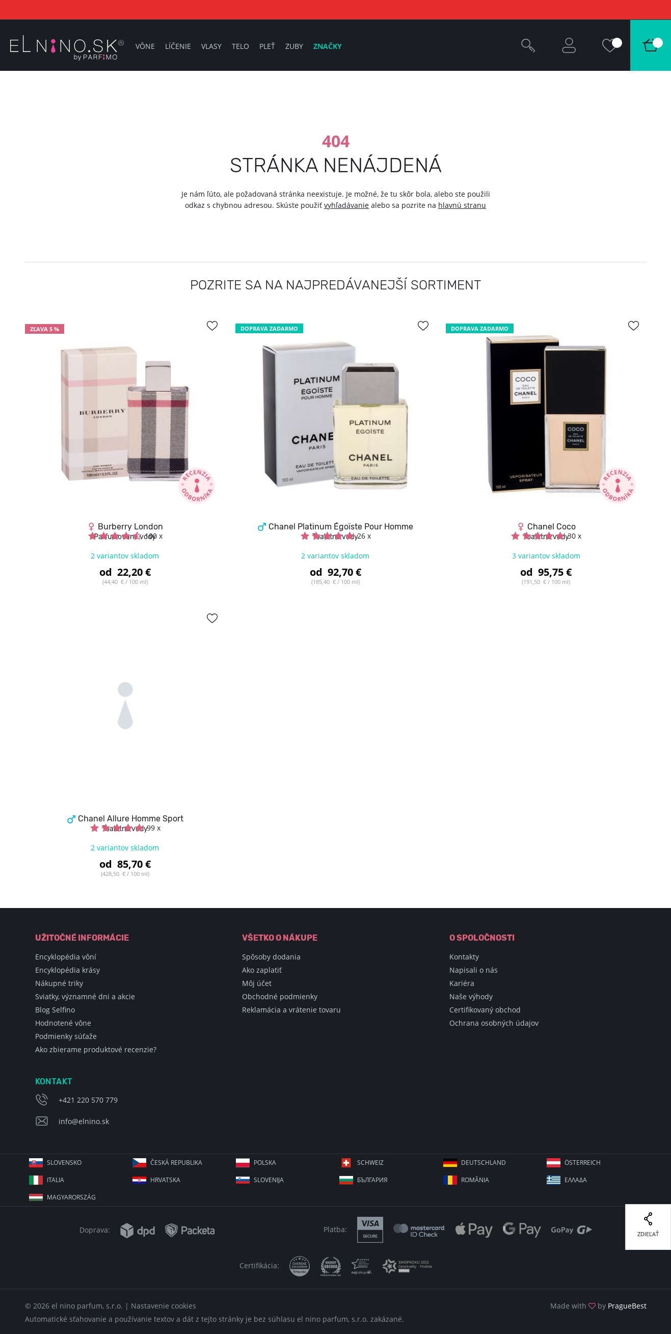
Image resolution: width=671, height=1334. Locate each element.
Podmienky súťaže (66, 1036)
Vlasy (211, 46)
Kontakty (464, 957)
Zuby (294, 46)
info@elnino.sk (84, 1121)
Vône (145, 46)
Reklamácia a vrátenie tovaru (291, 1010)
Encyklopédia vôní (65, 957)
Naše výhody (471, 996)
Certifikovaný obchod (485, 1010)
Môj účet (257, 983)
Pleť (267, 46)
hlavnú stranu (462, 205)
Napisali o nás (473, 970)
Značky (327, 46)
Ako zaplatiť (262, 970)
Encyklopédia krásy (67, 970)
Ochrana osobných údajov (494, 1023)
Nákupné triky (59, 983)
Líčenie (178, 46)
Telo (240, 46)
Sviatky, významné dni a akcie (85, 996)
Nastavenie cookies (163, 1306)
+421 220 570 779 (88, 1100)
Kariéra (461, 983)
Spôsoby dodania (271, 957)
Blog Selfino (55, 1010)
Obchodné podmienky (279, 996)
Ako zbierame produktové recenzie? (95, 1049)
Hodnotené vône (63, 1023)
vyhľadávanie (346, 205)
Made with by (598, 1306)
